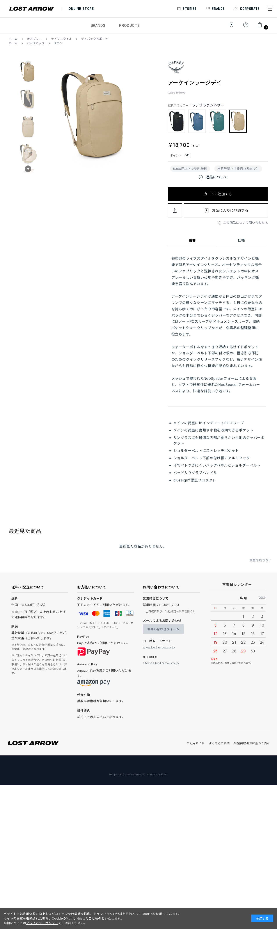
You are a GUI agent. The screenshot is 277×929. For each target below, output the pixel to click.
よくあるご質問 (219, 743)
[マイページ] (245, 27)
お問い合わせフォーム (163, 629)
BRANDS (98, 25)
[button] (270, 9)
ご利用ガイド (195, 743)
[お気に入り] (228, 27)
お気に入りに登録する (230, 210)
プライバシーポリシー (42, 923)
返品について (212, 177)
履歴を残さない (260, 565)
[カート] (262, 27)
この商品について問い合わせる (245, 222)
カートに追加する (218, 194)
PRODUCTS (129, 25)
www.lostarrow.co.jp (159, 647)
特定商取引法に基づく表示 (252, 743)
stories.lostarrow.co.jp (161, 663)
